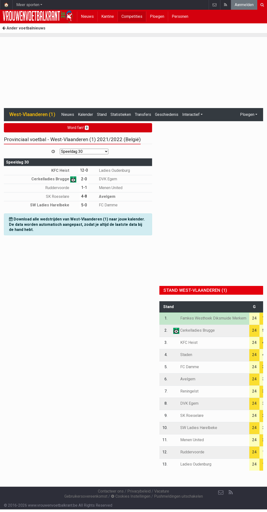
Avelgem (103, 196)
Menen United (107, 187)
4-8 (84, 196)
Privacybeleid (139, 491)
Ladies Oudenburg (111, 170)
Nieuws (87, 16)
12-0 (84, 170)
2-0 (84, 179)
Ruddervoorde (60, 187)
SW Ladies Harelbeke (53, 205)
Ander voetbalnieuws (23, 28)
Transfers (143, 114)
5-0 (84, 205)
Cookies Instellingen (130, 496)
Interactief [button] (191, 114)
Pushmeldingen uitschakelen (178, 496)
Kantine (107, 16)
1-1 (84, 187)
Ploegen (157, 16)
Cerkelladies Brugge (53, 179)
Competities (131, 16)
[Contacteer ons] (221, 492)
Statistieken (121, 114)
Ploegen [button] (247, 114)
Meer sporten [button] (27, 4)
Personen (180, 16)
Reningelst (185, 391)
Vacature (161, 491)
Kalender (85, 114)
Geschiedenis (166, 114)
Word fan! (78, 127)
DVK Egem (104, 179)
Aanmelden (244, 4)
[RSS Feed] (230, 492)
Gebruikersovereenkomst (85, 496)
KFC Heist (63, 170)
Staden (182, 354)
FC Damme (105, 205)
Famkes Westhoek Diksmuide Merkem (209, 318)
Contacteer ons (111, 491)
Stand (102, 114)
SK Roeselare (61, 196)
